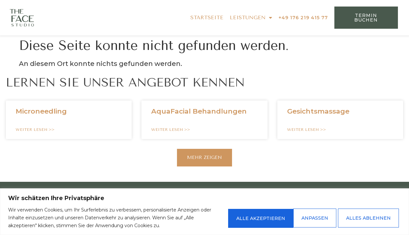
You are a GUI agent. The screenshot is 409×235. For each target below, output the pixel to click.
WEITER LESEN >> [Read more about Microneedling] (35, 129)
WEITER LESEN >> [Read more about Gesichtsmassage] (306, 129)
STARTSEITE (206, 17)
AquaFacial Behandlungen (199, 111)
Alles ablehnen (296, 218)
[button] (204, 157)
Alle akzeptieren (366, 218)
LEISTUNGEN (251, 18)
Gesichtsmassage (318, 111)
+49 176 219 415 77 (303, 18)
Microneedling (41, 111)
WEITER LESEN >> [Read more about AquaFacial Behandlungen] (170, 129)
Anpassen (238, 218)
